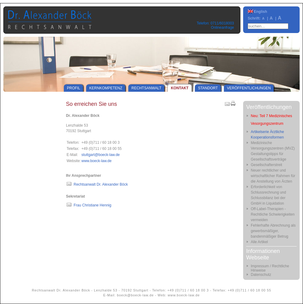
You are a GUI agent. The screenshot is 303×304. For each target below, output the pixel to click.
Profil (73, 88)
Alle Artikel (259, 242)
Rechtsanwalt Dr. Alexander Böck (101, 184)
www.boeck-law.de (96, 161)
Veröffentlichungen (249, 88)
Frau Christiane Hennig (92, 205)
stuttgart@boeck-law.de (100, 155)
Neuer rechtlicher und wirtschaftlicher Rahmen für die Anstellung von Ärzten (273, 176)
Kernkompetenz (105, 88)
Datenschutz (261, 274)
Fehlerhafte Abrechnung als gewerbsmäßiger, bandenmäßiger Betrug (273, 231)
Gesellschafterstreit (266, 165)
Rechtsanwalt (146, 88)
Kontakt (179, 88)
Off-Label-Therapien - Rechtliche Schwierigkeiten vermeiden (272, 214)
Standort (208, 88)
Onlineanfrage (222, 27)
